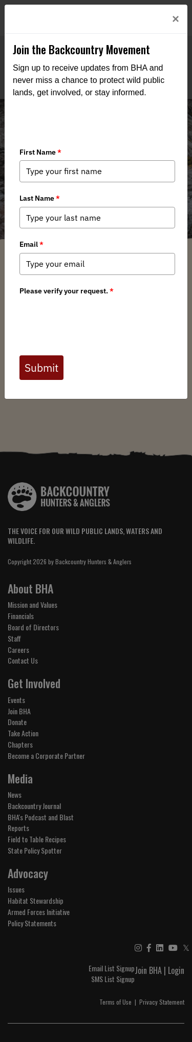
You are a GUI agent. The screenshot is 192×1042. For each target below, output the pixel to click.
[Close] (175, 19)
